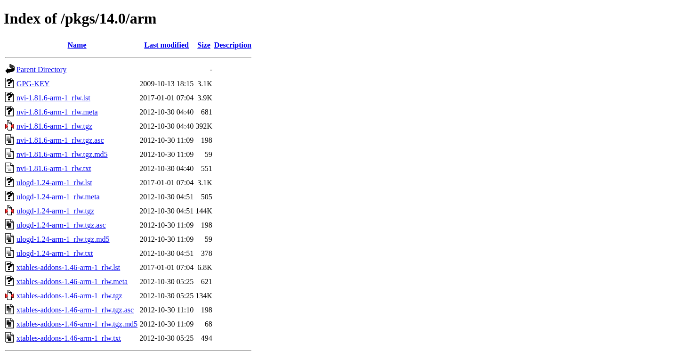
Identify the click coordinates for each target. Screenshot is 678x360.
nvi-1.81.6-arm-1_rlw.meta (57, 112)
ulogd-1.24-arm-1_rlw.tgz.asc (61, 225)
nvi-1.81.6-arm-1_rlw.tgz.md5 (62, 154)
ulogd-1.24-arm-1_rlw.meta (58, 197)
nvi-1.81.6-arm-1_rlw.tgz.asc (60, 140)
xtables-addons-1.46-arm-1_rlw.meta (72, 282)
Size (203, 45)
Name (77, 45)
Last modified (166, 45)
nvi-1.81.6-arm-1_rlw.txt (53, 168)
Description (232, 45)
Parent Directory (41, 69)
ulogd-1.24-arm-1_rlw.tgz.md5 (63, 239)
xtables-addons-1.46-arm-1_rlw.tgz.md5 (76, 324)
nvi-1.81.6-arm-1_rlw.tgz (54, 126)
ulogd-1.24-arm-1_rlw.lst (54, 183)
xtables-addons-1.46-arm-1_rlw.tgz (69, 296)
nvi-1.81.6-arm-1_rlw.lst (53, 98)
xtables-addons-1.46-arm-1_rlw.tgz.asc (75, 310)
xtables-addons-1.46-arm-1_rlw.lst (68, 267)
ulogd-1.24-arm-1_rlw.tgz (55, 211)
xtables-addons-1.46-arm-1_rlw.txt (68, 338)
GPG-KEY (32, 84)
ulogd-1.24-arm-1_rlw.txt (54, 253)
